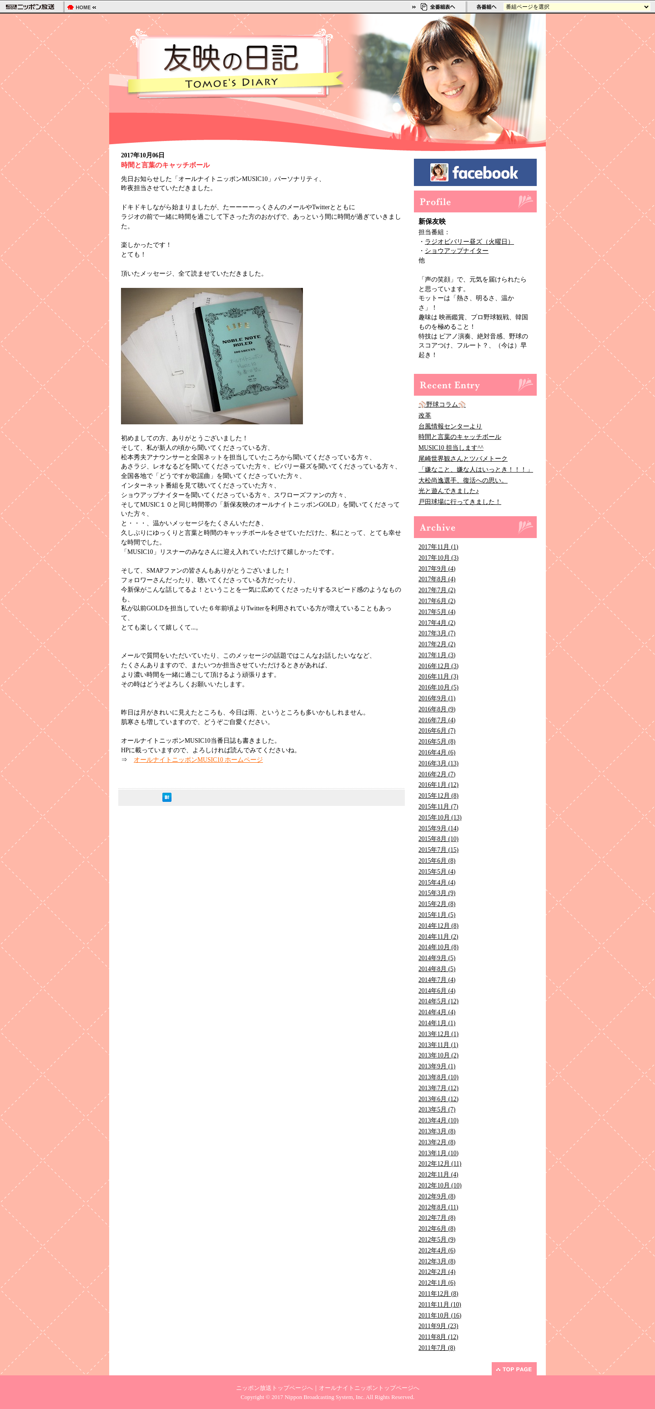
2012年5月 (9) (436, 1239)
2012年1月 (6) (436, 1282)
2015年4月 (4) (436, 882)
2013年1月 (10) (438, 1153)
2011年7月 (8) (436, 1347)
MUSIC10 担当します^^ (451, 447)
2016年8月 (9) (436, 709)
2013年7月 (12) (438, 1088)
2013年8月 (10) (438, 1077)
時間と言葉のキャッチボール (459, 436)
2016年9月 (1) (436, 698)
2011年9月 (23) (438, 1326)
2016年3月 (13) (438, 763)
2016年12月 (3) (438, 666)
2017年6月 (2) (436, 601)
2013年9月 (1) (436, 1066)
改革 (424, 415)
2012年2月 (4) (436, 1271)
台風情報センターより (450, 426)
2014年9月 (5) (436, 958)
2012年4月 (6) (436, 1250)
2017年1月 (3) (436, 655)
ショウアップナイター (457, 250)
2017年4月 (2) (436, 622)
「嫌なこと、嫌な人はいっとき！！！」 (475, 469)
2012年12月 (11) (439, 1163)
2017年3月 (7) (436, 633)
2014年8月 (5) (436, 969)
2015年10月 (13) (440, 817)
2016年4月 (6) (436, 752)
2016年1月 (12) (438, 784)
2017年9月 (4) (436, 568)
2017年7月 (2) (436, 590)
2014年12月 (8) (438, 925)
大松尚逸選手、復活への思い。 (463, 480)
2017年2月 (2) (436, 644)
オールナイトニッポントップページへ (369, 1388)
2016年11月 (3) (438, 676)
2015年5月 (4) (436, 871)
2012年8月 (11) (438, 1207)
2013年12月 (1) (438, 1034)
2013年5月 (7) (436, 1109)
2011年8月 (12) (438, 1337)
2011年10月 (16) (439, 1315)
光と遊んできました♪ (448, 491)
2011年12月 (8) (438, 1293)
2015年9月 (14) (438, 828)
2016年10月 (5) (438, 687)
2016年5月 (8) (436, 741)
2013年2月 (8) (436, 1142)
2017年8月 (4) (436, 579)
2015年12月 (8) (438, 795)
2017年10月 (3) (438, 557)
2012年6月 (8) (436, 1228)
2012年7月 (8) (436, 1217)
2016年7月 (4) (436, 720)
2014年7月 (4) (436, 979)
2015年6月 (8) (436, 860)
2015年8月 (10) (438, 838)
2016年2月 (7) (436, 774)
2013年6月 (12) (438, 1099)
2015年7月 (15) (438, 849)
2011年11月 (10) (439, 1304)
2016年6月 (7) (436, 730)
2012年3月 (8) (436, 1261)
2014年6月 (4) (436, 990)
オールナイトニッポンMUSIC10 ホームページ (198, 759)
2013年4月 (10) (438, 1120)
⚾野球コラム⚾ (442, 404)
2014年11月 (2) (438, 936)
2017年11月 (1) (438, 546)
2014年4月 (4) (436, 1012)
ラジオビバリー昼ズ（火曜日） (469, 241)
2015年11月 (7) (438, 806)
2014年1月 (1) (436, 1023)
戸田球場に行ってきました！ (459, 501)
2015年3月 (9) (436, 893)
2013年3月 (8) (436, 1131)
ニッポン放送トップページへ (274, 1388)
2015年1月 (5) (436, 914)
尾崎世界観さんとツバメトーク (463, 458)
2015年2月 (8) (436, 904)
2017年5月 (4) (436, 612)
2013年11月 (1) (438, 1045)
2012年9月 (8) (436, 1196)
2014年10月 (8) (438, 947)
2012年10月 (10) (440, 1185)
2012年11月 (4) (438, 1174)
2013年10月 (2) (438, 1055)
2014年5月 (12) (438, 1001)
